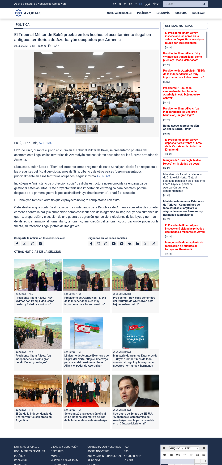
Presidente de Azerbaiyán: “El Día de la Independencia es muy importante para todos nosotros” (85, 301)
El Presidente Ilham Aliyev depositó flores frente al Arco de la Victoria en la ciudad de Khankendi (183, 144)
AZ (114, 4)
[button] (86, 87)
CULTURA (181, 13)
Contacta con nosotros (104, 446)
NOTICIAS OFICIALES (119, 13)
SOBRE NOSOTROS (98, 451)
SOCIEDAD (198, 13)
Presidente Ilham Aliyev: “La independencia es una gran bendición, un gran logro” (33, 359)
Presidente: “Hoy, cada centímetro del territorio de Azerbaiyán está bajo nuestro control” (134, 301)
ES (140, 4)
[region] (185, 143)
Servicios (93, 460)
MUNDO (55, 456)
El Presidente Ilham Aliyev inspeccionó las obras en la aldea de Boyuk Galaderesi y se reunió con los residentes (184, 38)
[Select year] (191, 448)
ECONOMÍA (163, 13)
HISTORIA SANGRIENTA (65, 460)
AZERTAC (45, 143)
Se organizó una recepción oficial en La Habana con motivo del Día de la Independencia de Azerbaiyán (86, 417)
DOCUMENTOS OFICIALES (29, 451)
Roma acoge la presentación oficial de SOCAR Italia (181, 127)
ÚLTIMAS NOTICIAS (179, 26)
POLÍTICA (144, 13)
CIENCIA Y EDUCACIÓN (64, 446)
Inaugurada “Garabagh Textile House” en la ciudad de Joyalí (182, 162)
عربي (147, 4)
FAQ (126, 446)
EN (124, 4)
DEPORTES (57, 451)
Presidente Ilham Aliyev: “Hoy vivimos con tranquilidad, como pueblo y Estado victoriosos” (35, 301)
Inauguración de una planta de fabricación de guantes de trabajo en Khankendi (184, 246)
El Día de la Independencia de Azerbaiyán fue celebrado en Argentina (34, 417)
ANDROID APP (132, 456)
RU (119, 4)
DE (130, 4)
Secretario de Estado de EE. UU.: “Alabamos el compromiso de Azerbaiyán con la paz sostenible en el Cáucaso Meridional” (133, 418)
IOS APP (128, 460)
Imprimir (44, 45)
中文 (156, 4)
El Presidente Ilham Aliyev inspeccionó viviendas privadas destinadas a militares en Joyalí (185, 229)
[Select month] (176, 448)
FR (135, 4)
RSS (126, 451)
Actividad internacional (104, 456)
